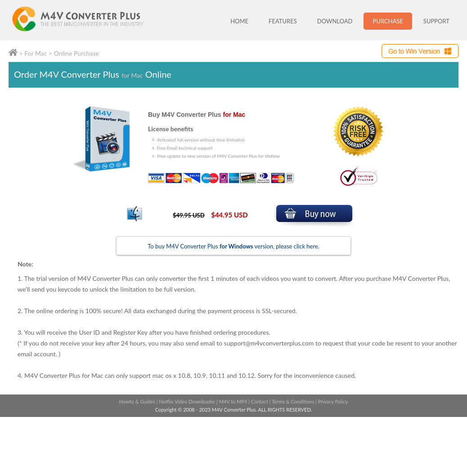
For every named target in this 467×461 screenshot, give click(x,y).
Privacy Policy (333, 401)
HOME (239, 21)
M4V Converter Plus (87, 20)
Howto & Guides (137, 401)
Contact (259, 401)
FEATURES (283, 21)
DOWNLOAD (335, 21)
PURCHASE (388, 21)
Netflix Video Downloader (187, 401)
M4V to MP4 (233, 401)
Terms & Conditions (293, 401)
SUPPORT (436, 21)
